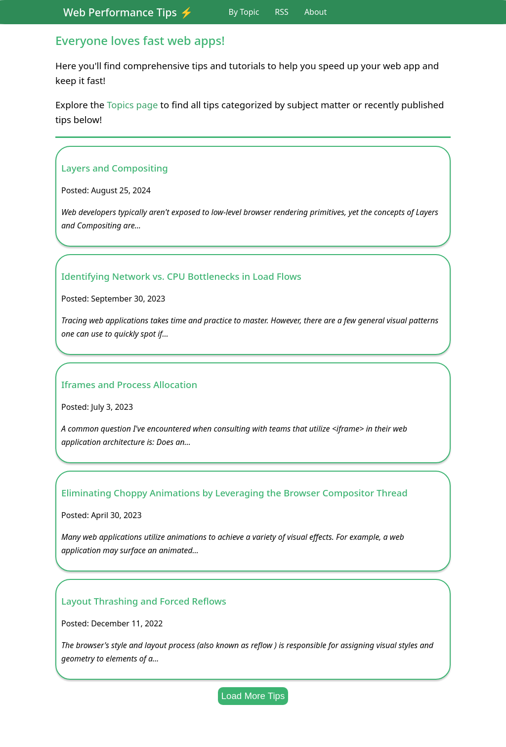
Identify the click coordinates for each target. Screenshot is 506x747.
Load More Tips (253, 696)
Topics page (132, 104)
